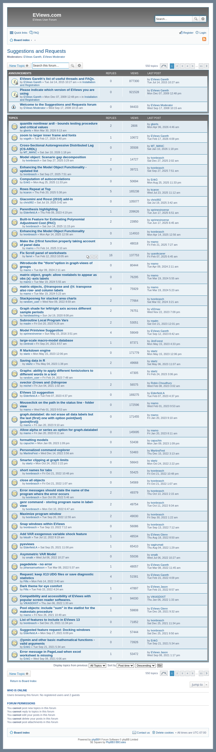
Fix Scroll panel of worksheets (43, 253)
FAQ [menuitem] (36, 32)
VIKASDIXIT (31, 603)
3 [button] (182, 66)
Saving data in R (32, 360)
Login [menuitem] (203, 32)
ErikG (27, 182)
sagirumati (157, 544)
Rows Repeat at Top (35, 189)
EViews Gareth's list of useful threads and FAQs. (57, 79)
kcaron (28, 192)
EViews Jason (159, 586)
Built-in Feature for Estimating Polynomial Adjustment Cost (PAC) (52, 221)
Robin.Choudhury (161, 383)
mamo (30, 248)
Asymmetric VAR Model (38, 554)
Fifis (26, 581)
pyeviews (27, 544)
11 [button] (201, 66)
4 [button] (187, 66)
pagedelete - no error (36, 564)
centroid (28, 343)
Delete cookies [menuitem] (165, 732)
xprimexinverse (160, 209)
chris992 (29, 202)
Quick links (20, 32)
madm (27, 323)
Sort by (121, 665)
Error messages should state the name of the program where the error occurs (54, 492)
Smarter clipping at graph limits (44, 460)
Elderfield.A (30, 212)
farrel (29, 256)
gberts (27, 130)
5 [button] (192, 66)
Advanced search (203, 19)
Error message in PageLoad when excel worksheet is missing (50, 653)
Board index (22, 732)
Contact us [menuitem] (143, 732)
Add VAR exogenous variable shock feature (53, 534)
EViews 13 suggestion (37, 392)
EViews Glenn (159, 534)
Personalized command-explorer (45, 450)
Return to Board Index (23, 681)
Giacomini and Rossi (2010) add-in (46, 199)
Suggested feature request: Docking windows (55, 630)
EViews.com (47, 15)
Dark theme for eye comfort (41, 586)
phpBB (95, 739)
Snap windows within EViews (42, 524)
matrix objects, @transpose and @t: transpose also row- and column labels (56, 288)
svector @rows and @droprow (43, 382)
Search (196, 19)
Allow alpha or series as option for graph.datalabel (59, 430)
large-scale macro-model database (46, 340)
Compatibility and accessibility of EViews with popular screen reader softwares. (55, 598)
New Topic (17, 65)
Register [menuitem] (188, 32)
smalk (29, 557)
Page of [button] (164, 66)
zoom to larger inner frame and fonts (48, 135)
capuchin (29, 443)
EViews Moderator (54, 56)
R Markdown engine (35, 350)
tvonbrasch (32, 160)
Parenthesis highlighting (39, 209)
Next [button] (206, 66)
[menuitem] (202, 40)
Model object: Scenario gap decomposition (53, 157)
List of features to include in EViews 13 (50, 620)
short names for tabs (36, 470)
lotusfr (27, 537)
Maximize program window (40, 514)
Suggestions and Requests (36, 51)
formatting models (34, 440)
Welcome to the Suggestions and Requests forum (58, 104)
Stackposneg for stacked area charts (48, 298)
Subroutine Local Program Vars (44, 320)
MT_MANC (30, 152)
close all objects (32, 480)
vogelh (27, 138)
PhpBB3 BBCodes (116, 742)
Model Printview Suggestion (41, 330)
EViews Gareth (33, 56)
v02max (155, 309)
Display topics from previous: (80, 665)
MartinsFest (31, 453)
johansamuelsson (34, 567)
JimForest (157, 341)
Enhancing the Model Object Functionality (52, 231)
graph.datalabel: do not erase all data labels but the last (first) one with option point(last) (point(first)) (56, 418)
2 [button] (177, 66)
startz (27, 353)
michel (27, 385)
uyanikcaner (158, 253)
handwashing (32, 315)
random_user (32, 301)
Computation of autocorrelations (45, 179)
